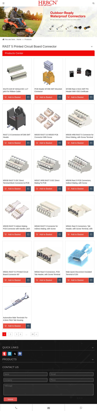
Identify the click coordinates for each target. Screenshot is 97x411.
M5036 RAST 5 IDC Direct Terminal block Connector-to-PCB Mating (16, 181)
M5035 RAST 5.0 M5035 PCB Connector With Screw (46, 136)
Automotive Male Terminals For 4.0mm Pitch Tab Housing (15, 319)
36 (33, 334)
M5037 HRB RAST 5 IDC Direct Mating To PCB (46, 181)
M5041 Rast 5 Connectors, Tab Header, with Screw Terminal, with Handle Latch (79, 227)
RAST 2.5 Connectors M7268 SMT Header (16, 136)
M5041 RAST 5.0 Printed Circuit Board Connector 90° (15, 273)
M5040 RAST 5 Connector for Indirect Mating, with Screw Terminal (46, 227)
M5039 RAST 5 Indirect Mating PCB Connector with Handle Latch (16, 227)
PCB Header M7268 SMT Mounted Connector (48, 90)
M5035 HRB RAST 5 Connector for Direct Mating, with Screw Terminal (79, 136)
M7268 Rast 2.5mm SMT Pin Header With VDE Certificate (77, 90)
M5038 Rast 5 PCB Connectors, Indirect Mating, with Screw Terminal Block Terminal (78, 181)
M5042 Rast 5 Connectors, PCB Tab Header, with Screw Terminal (47, 273)
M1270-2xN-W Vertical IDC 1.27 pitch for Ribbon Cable (15, 90)
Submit (10, 399)
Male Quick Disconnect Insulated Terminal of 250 (79, 273)
